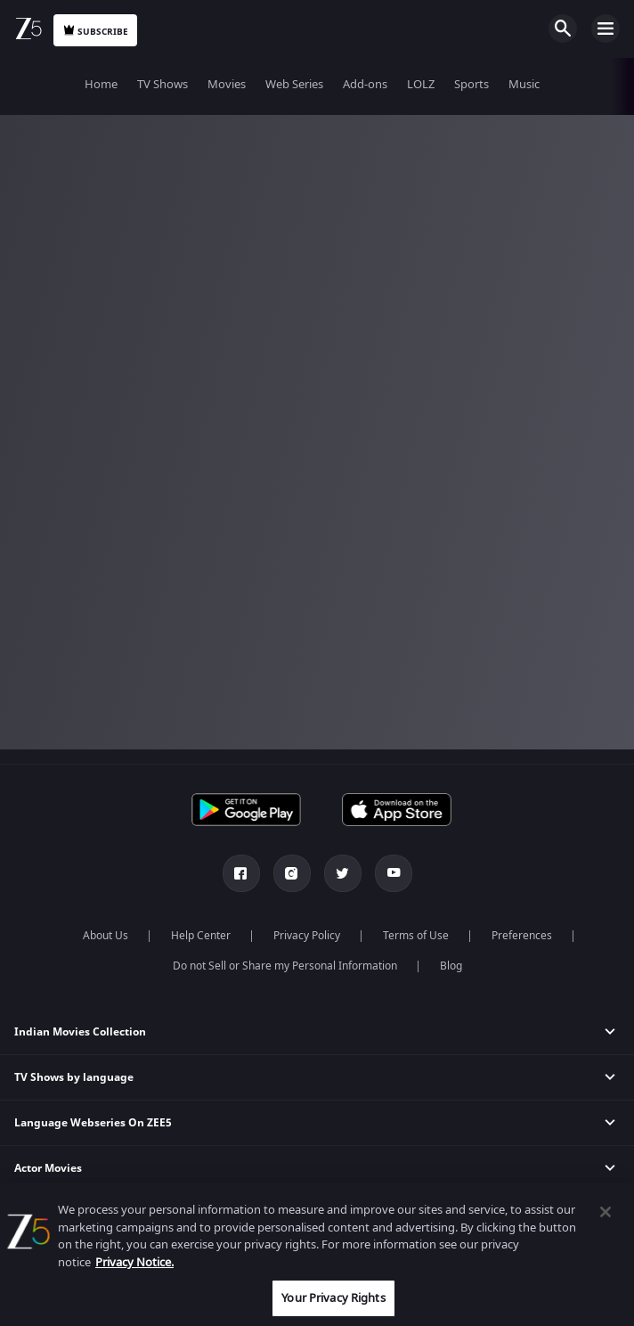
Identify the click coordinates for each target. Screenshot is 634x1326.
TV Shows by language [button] (74, 1077)
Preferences (522, 936)
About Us (105, 936)
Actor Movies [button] (48, 1168)
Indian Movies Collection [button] (80, 1032)
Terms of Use (416, 936)
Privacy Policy (306, 936)
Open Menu (605, 28)
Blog (451, 966)
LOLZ (421, 84)
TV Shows (162, 84)
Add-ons (365, 84)
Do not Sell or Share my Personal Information (285, 966)
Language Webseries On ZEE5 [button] (93, 1123)
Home (101, 84)
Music (524, 84)
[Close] (605, 1212)
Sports (471, 84)
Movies (226, 84)
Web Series (294, 84)
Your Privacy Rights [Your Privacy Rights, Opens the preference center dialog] (333, 1297)
